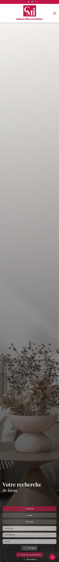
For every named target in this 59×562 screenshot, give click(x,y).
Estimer (29, 533)
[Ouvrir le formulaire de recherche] (29, 559)
